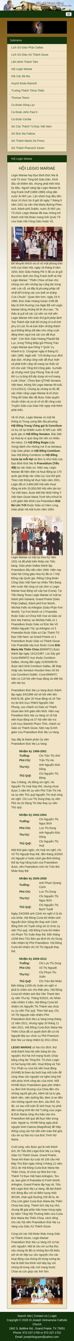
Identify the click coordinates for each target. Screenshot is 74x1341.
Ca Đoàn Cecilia (21, 119)
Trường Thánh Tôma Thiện (27, 90)
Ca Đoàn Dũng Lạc (23, 104)
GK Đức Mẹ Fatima (23, 133)
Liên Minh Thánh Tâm (24, 61)
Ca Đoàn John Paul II (24, 112)
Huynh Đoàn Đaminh (24, 83)
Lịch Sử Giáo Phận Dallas (27, 47)
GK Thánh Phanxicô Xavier (28, 148)
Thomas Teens (20, 97)
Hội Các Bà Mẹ (20, 76)
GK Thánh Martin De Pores (28, 140)
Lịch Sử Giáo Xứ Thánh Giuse (29, 54)
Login (53, 1315)
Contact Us (41, 1315)
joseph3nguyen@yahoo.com (41, 1336)
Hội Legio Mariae (21, 69)
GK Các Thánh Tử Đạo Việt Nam (31, 126)
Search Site (24, 1315)
